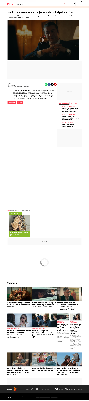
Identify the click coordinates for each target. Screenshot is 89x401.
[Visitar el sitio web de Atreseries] (52, 390)
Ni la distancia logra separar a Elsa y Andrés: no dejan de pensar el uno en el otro (18, 372)
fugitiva (20, 103)
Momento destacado (69, 107)
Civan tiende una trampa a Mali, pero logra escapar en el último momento (44, 305)
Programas (15, 7)
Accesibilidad (54, 397)
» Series (12, 211)
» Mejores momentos (25, 211)
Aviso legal (38, 395)
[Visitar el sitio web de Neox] (37, 390)
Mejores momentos (68, 123)
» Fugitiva (17, 211)
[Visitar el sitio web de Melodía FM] (66, 390)
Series (9, 7)
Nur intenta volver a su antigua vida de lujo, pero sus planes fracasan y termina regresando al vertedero (75, 329)
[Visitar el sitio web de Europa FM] (61, 390)
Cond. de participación (68, 395)
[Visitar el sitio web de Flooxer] (80, 390)
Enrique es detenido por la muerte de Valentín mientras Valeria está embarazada (19, 334)
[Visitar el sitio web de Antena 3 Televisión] (27, 390)
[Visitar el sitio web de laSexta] (32, 390)
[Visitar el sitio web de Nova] (42, 390)
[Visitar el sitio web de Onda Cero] (56, 390)
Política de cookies (57, 395)
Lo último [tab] (74, 104)
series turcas (12, 103)
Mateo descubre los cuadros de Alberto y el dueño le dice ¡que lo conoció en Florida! (67, 306)
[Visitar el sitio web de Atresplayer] (73, 390)
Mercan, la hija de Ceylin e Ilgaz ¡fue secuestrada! (44, 370)
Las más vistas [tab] (64, 104)
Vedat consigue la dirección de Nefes (68, 126)
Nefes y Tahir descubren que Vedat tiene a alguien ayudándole (70, 110)
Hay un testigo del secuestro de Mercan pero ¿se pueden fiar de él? (43, 334)
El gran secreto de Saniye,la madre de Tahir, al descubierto (70, 118)
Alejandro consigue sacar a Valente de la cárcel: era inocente (18, 305)
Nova (8, 211)
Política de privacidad (47, 395)
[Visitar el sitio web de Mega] (47, 390)
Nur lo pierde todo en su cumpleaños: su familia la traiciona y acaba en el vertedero (68, 372)
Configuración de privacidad (43, 397)
